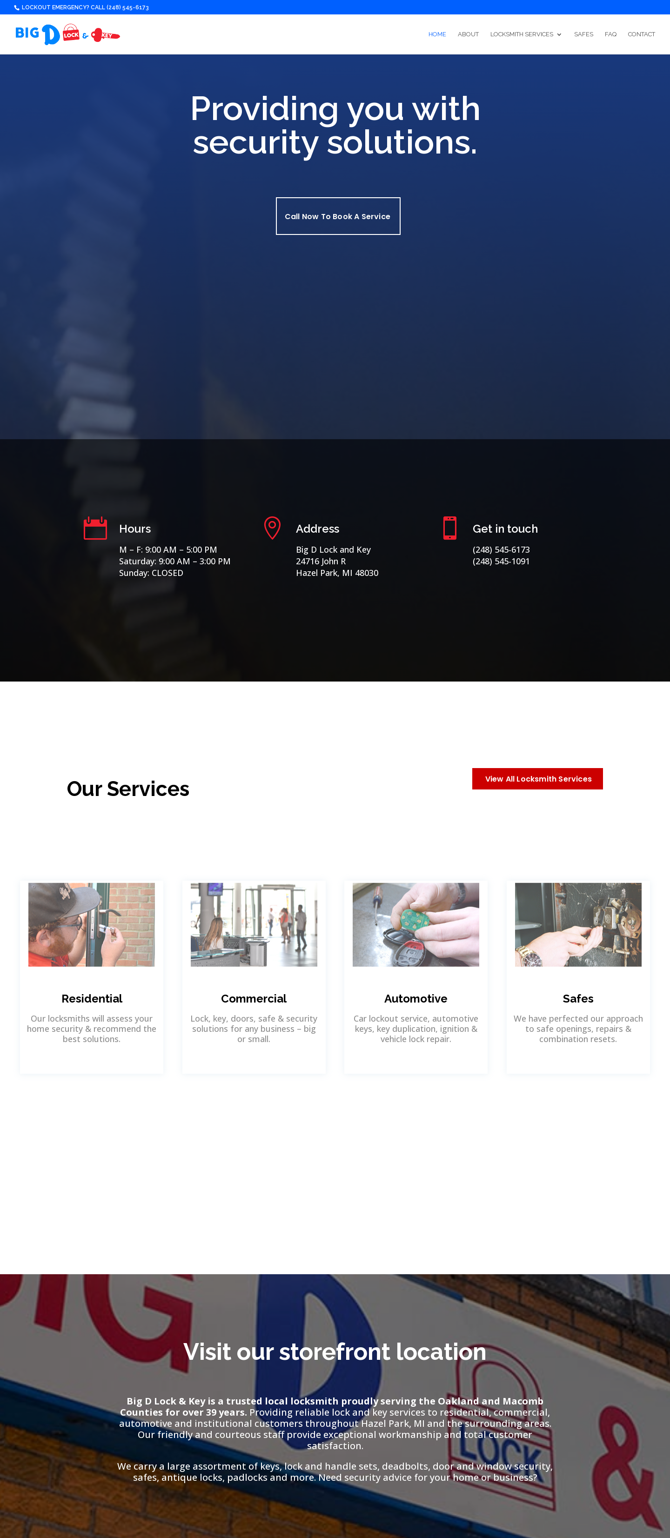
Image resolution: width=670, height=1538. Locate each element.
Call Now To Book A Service (337, 216)
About (468, 34)
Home (437, 34)
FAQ (610, 34)
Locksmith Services (521, 34)
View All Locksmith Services (538, 779)
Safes (583, 34)
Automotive (416, 998)
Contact (641, 34)
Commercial (254, 998)
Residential (91, 998)
